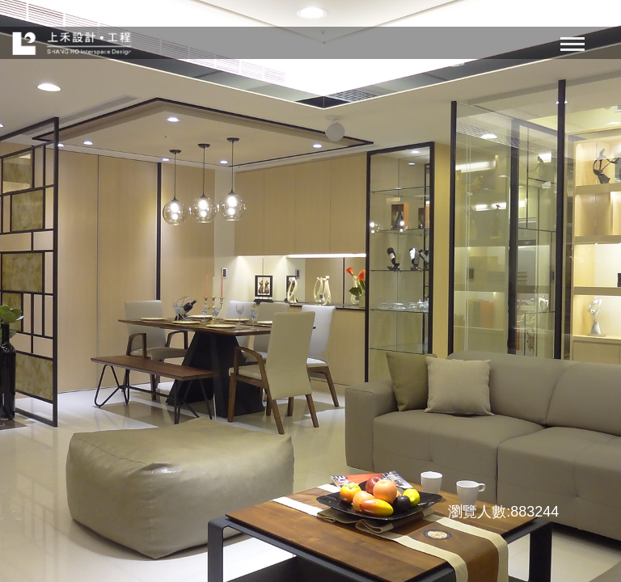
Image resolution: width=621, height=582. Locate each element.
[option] (310, 291)
